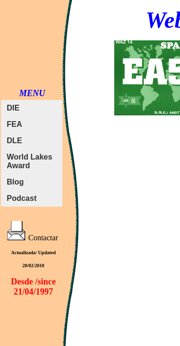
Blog (15, 182)
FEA (14, 124)
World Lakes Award (29, 161)
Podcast (21, 198)
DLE (14, 140)
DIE (13, 108)
